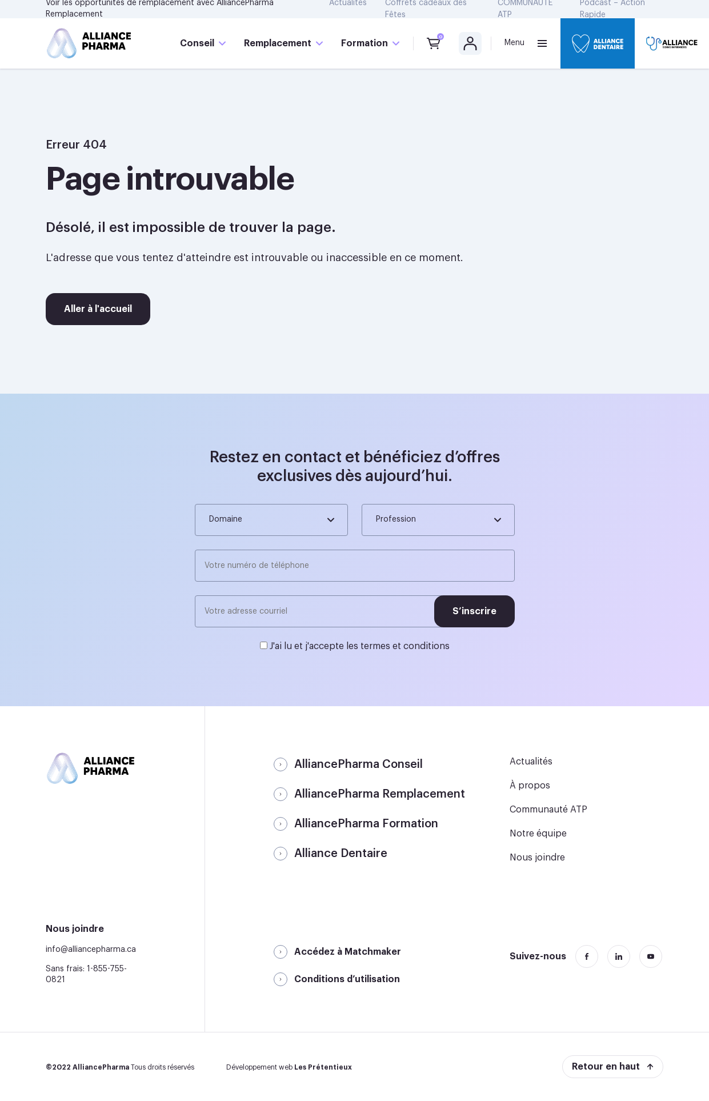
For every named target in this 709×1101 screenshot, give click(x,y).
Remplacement (277, 43)
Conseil (197, 43)
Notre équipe (538, 833)
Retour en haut (606, 1066)
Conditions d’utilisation (347, 979)
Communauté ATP (548, 809)
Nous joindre (537, 857)
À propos (530, 785)
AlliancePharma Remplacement (379, 794)
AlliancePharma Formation (366, 824)
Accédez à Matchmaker (347, 951)
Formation (364, 43)
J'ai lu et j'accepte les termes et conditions (360, 646)
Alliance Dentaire (340, 853)
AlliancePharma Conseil (358, 764)
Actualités (531, 761)
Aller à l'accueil (98, 309)
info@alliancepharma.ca (91, 950)
